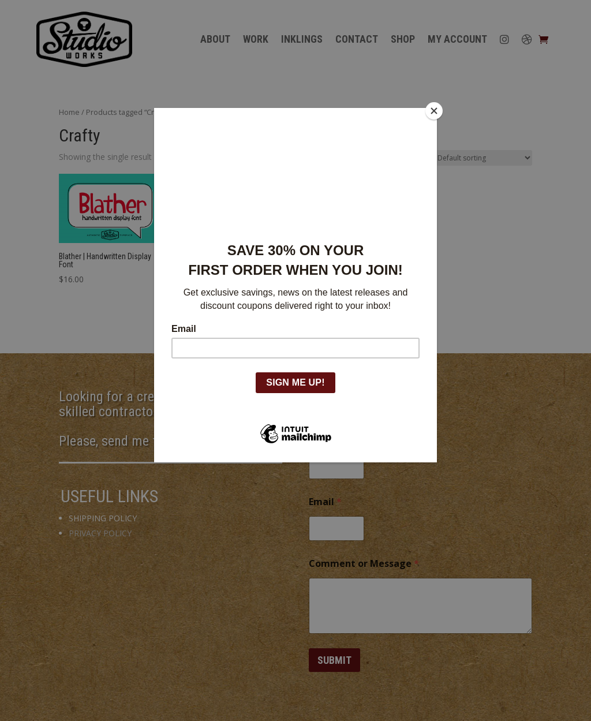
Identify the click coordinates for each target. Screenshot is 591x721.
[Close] (434, 110)
